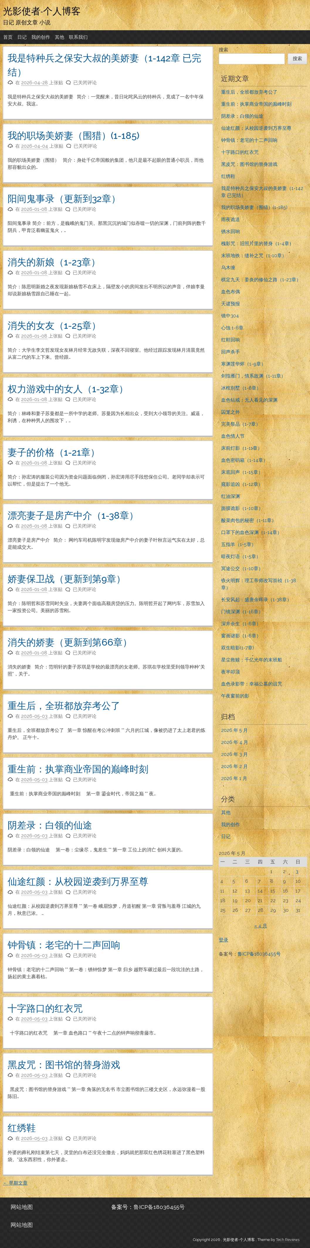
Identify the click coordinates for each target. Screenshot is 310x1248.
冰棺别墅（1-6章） (241, 388)
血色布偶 (230, 291)
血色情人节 (233, 436)
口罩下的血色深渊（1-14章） (251, 532)
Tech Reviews (287, 1239)
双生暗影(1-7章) (237, 648)
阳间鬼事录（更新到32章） (64, 198)
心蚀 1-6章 (232, 328)
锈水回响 (230, 231)
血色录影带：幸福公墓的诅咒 (251, 684)
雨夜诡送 (230, 219)
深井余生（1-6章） (241, 623)
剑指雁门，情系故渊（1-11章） (253, 376)
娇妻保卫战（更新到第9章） (67, 578)
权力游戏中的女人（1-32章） (68, 388)
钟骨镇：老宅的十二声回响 (64, 944)
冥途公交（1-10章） (242, 568)
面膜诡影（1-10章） (242, 508)
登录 (223, 940)
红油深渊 (230, 496)
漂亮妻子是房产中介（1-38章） (73, 515)
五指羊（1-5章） (238, 544)
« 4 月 (260, 926)
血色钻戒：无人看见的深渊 (249, 400)
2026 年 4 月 (234, 742)
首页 (8, 37)
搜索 (223, 50)
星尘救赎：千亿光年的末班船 (251, 660)
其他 (59, 37)
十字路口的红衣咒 (45, 1008)
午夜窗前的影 (235, 696)
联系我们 (78, 37)
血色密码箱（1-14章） (244, 460)
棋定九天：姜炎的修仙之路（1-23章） (261, 279)
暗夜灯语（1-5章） (241, 556)
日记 (22, 37)
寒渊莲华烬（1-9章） (243, 364)
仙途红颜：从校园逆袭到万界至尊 (78, 881)
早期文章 (15, 1183)
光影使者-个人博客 (42, 11)
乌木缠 (228, 267)
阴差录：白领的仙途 (50, 825)
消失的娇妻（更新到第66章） (70, 642)
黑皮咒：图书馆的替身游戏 (64, 1064)
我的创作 (40, 37)
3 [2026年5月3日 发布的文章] (297, 871)
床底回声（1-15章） (242, 472)
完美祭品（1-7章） (240, 424)
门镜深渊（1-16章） (242, 611)
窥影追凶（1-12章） (242, 484)
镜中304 (230, 316)
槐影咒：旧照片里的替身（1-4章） (257, 243)
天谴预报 (230, 303)
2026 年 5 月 (234, 730)
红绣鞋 (22, 1127)
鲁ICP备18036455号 (259, 954)
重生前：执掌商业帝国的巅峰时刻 (78, 769)
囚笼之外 (230, 412)
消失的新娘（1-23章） (54, 262)
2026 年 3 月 (234, 754)
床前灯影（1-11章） (241, 448)
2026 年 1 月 (234, 778)
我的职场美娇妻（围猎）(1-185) (73, 135)
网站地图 (22, 1207)
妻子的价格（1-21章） (54, 452)
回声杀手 (230, 352)
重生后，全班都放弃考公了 (64, 705)
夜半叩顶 (230, 672)
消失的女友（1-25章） (54, 325)
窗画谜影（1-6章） (241, 636)
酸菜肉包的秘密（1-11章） (248, 520)
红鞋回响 (230, 340)
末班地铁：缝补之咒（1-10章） (254, 255)
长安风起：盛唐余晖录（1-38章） (256, 599)
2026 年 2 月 (234, 766)
